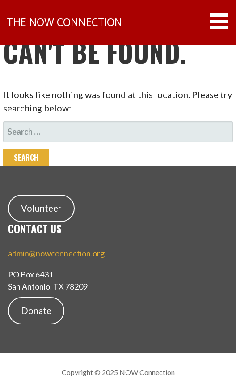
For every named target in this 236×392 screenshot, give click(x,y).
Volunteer (41, 208)
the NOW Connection (64, 22)
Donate (36, 310)
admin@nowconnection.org (56, 253)
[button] (221, 21)
